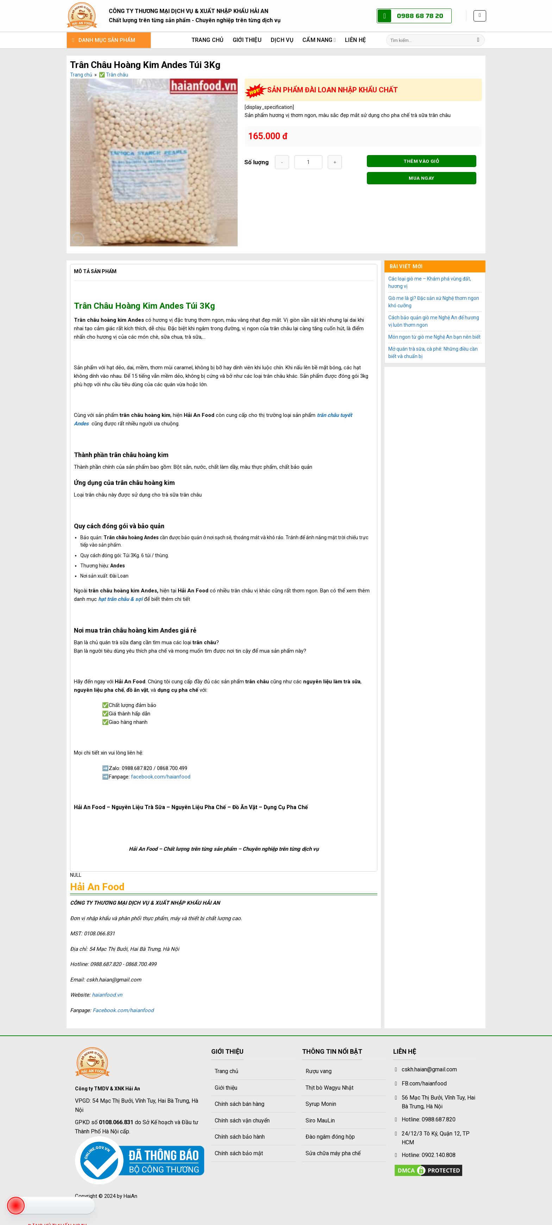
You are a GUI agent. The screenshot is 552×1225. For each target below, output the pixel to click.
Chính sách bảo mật (239, 1153)
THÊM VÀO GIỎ (421, 161)
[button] (479, 15)
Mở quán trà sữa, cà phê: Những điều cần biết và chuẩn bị (433, 352)
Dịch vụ (282, 40)
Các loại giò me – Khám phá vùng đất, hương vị (429, 282)
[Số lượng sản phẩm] (308, 162)
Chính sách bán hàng (239, 1104)
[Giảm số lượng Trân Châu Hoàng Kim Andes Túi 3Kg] (282, 162)
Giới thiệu (247, 40)
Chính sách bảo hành (240, 1136)
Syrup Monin (321, 1104)
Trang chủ (208, 40)
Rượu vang (319, 1071)
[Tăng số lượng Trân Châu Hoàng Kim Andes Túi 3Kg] (335, 162)
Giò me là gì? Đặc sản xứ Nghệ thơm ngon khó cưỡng (433, 301)
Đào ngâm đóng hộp (330, 1136)
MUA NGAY (421, 178)
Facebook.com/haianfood (123, 1010)
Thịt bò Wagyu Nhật (329, 1087)
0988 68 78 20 (420, 16)
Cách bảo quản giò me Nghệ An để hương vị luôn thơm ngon (433, 321)
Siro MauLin (320, 1120)
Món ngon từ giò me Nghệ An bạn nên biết (434, 337)
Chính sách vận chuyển (242, 1120)
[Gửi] (478, 40)
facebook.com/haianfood (160, 777)
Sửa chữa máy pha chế (333, 1153)
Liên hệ (355, 40)
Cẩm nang (319, 40)
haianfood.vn (107, 995)
